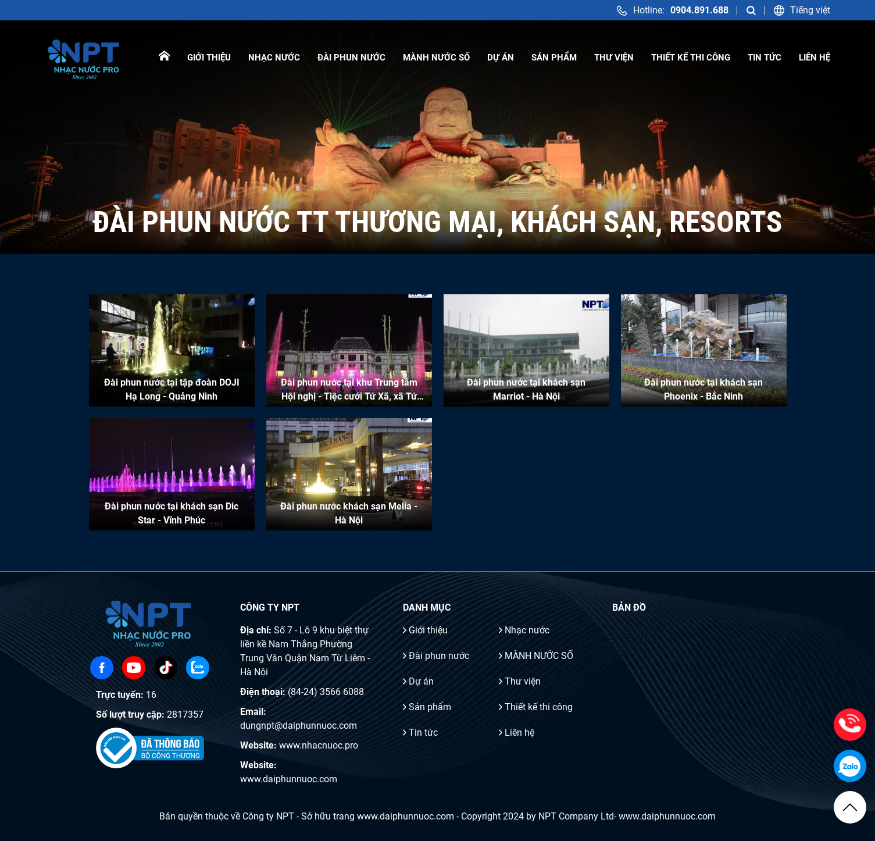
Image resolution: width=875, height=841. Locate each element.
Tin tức (764, 57)
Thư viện (614, 57)
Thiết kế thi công (690, 57)
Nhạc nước (274, 57)
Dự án (500, 57)
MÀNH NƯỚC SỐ (436, 57)
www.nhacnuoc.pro (318, 745)
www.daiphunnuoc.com (288, 779)
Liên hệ (814, 57)
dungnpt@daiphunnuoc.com (298, 725)
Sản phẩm (554, 57)
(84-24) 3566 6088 (326, 691)
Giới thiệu (209, 57)
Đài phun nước (351, 57)
